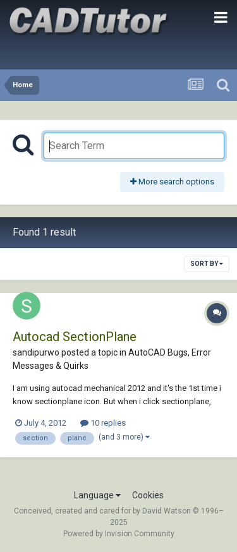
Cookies (148, 495)
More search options (172, 181)
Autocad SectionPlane (75, 336)
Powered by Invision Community (118, 533)
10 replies (103, 423)
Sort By (206, 263)
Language (97, 495)
